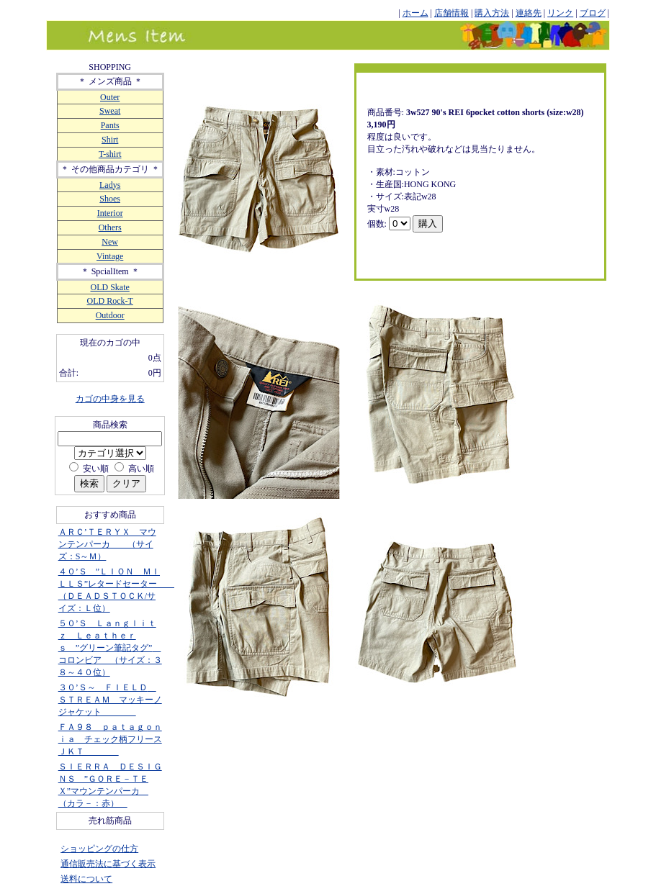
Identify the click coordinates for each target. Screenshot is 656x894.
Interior (110, 213)
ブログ (593, 13)
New (110, 242)
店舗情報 (451, 13)
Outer (110, 97)
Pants (110, 125)
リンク (560, 13)
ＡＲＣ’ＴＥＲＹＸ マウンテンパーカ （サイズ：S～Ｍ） (107, 544)
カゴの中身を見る (110, 399)
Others (110, 227)
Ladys (109, 185)
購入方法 (492, 13)
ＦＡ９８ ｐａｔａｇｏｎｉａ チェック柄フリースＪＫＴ (110, 739)
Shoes (109, 199)
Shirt (110, 140)
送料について (86, 879)
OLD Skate (110, 287)
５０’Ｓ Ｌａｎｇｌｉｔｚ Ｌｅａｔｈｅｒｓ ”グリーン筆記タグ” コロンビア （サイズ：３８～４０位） (110, 647)
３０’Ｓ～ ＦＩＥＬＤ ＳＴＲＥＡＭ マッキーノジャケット (110, 699)
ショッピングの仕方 (99, 849)
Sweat (109, 111)
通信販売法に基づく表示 (108, 864)
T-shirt (110, 154)
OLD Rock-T (110, 301)
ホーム (415, 13)
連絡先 (529, 13)
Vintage (109, 256)
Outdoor (110, 315)
